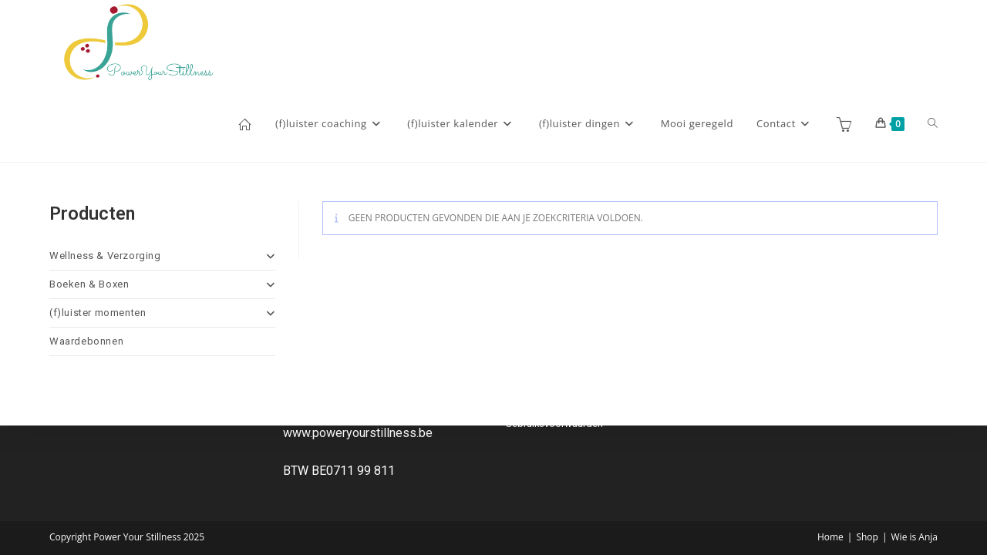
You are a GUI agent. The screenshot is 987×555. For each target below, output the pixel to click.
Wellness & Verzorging (162, 255)
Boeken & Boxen (162, 284)
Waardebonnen (86, 341)
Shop (867, 536)
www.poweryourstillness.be (358, 433)
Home (830, 536)
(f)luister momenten (162, 312)
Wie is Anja (914, 536)
